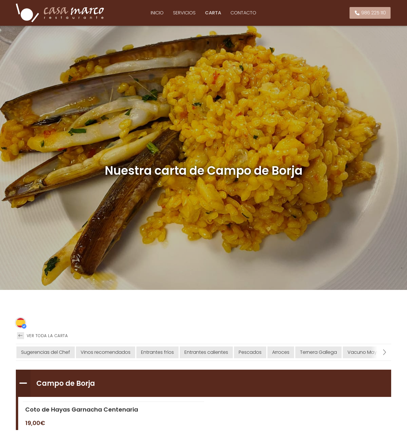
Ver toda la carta (42, 335)
